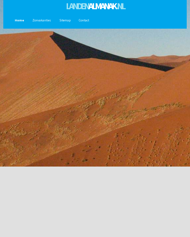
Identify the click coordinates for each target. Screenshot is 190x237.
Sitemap (64, 20)
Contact (83, 20)
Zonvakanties (41, 20)
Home (18, 20)
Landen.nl (95, 6)
